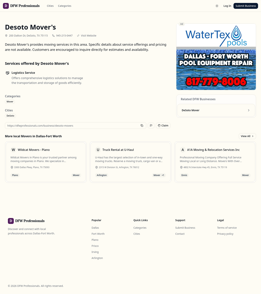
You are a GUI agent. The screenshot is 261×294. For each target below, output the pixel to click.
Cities (50, 6)
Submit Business (246, 6)
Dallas (95, 227)
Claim (163, 125)
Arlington (97, 258)
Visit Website (88, 35)
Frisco (95, 246)
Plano (95, 240)
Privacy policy (225, 233)
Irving (95, 252)
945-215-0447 (64, 35)
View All (247, 136)
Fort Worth (98, 233)
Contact (180, 233)
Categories (64, 6)
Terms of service (227, 227)
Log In (227, 6)
